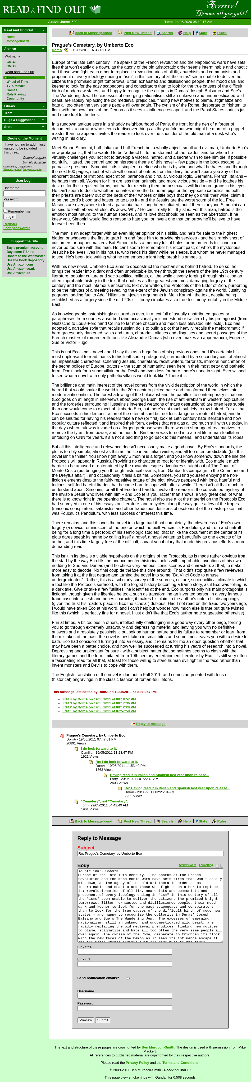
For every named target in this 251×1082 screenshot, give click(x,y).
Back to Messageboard (93, 33)
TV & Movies (16, 86)
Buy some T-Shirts (20, 252)
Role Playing (16, 94)
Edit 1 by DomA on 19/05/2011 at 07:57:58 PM (99, 711)
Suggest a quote (32, 169)
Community (15, 98)
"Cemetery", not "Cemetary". (104, 801)
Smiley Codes (188, 865)
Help (187, 33)
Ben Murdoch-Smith (158, 1047)
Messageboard (18, 41)
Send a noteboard (66, 50)
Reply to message (151, 724)
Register (10, 224)
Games (12, 90)
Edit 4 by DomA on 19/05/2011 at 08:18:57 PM (99, 699)
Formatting (206, 865)
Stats (203, 33)
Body (83, 865)
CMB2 (11, 62)
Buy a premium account (25, 247)
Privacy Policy (137, 1063)
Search (167, 33)
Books (11, 77)
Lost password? (16, 228)
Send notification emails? (98, 978)
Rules (221, 33)
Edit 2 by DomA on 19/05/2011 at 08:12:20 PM (99, 707)
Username (11, 188)
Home (11, 37)
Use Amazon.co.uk (21, 269)
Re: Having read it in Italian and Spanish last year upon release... (177, 788)
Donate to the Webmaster (26, 256)
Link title (84, 947)
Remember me (19, 211)
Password (11, 199)
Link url (83, 959)
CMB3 (11, 66)
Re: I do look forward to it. (116, 762)
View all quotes (12, 169)
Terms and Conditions (180, 1063)
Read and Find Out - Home (79, 9)
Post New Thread (138, 33)
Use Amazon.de (18, 273)
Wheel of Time (17, 82)
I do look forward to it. (99, 749)
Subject (86, 847)
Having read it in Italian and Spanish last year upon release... (159, 775)
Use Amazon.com (20, 264)
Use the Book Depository (25, 260)
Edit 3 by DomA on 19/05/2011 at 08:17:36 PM (99, 703)
